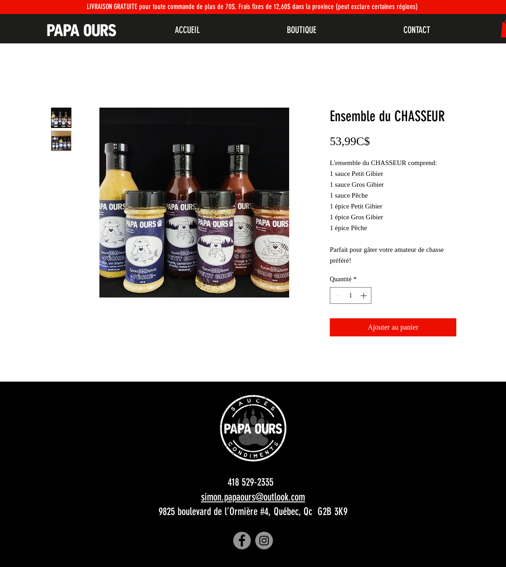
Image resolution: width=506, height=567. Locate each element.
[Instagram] (264, 540)
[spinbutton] (350, 295)
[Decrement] (336, 295)
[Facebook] (242, 540)
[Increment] (364, 295)
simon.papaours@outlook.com (253, 497)
